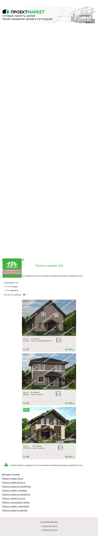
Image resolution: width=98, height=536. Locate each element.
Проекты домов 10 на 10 (13, 498)
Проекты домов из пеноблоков (16, 486)
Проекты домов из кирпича (14, 510)
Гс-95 (26, 457)
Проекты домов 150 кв (12, 478)
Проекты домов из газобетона (16, 494)
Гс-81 (26, 403)
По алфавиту (11, 290)
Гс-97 (26, 349)
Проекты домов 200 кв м (13, 482)
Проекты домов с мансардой (15, 506)
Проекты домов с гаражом (14, 490)
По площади (11, 286)
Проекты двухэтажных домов (15, 502)
